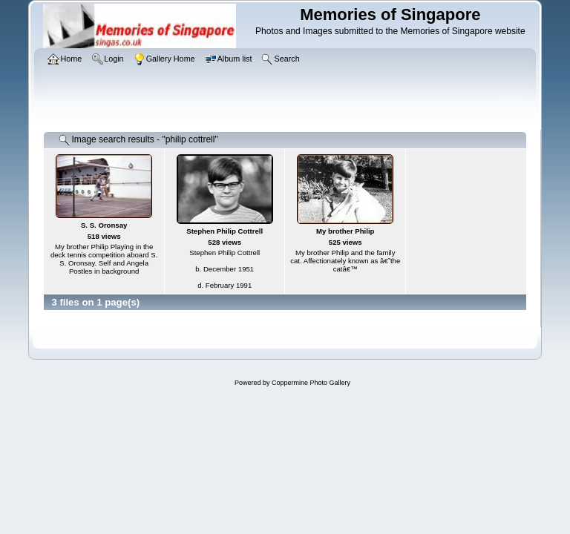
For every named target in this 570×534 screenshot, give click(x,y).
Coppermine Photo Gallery (311, 382)
